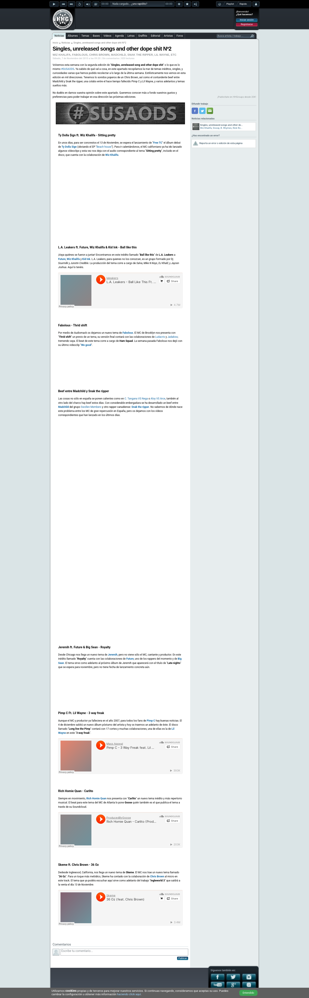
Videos (107, 35)
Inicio (55, 42)
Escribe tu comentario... (124, 952)
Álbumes (73, 35)
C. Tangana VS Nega (136, 398)
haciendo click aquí (129, 994)
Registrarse (247, 24)
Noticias (59, 35)
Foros (179, 35)
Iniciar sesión (247, 19)
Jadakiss (172, 336)
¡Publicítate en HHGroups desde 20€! (236, 97)
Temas (85, 35)
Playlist (230, 4)
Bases (96, 35)
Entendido (248, 992)
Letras (131, 35)
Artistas (168, 35)
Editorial (155, 35)
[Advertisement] (155, 18)
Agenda (119, 35)
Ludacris (160, 336)
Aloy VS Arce (158, 398)
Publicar (182, 958)
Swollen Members (91, 406)
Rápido (243, 4)
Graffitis (142, 35)
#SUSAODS (67, 69)
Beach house (104, 146)
